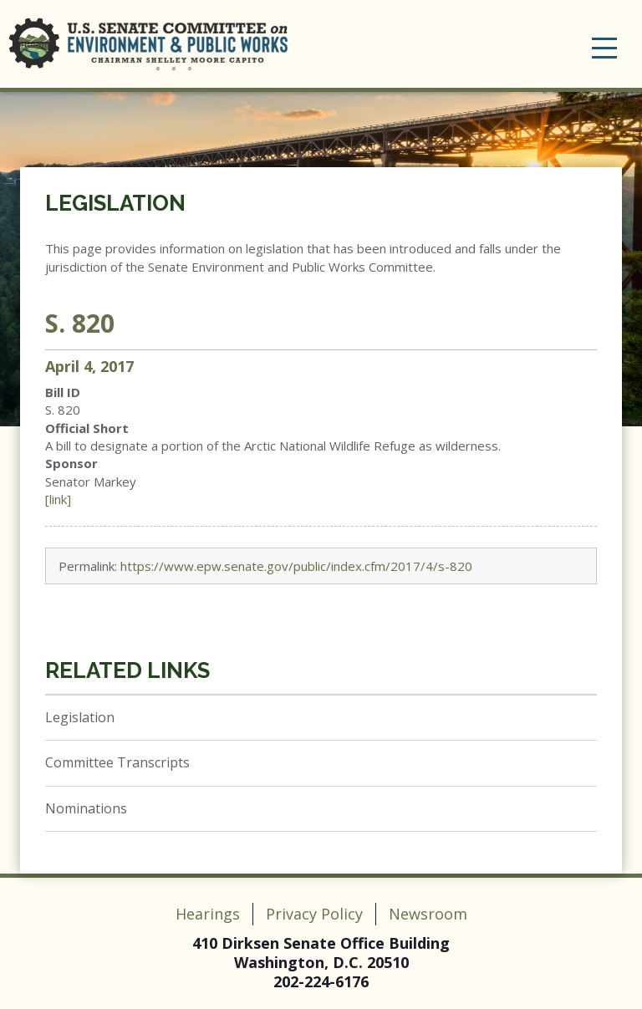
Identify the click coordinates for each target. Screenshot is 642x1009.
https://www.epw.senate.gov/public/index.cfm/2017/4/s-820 (296, 566)
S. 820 (80, 323)
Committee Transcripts (117, 762)
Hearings (208, 914)
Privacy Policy (314, 914)
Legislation (115, 203)
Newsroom (428, 914)
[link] (58, 499)
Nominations (86, 808)
